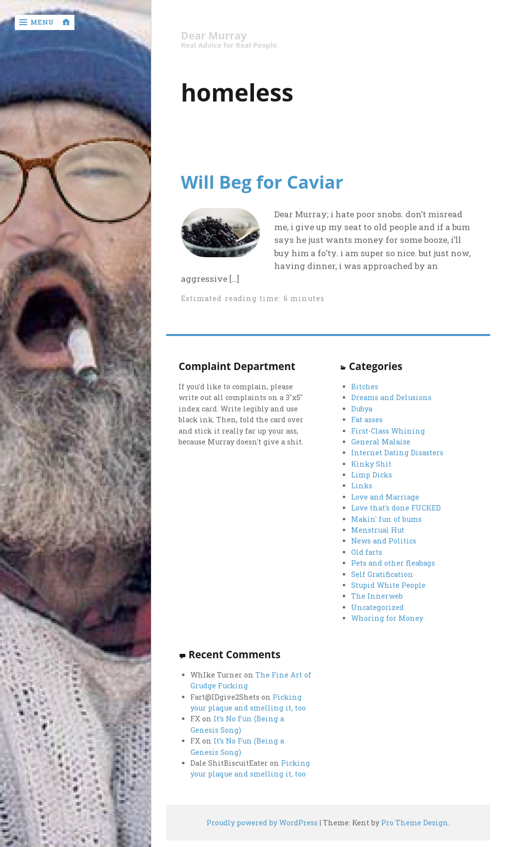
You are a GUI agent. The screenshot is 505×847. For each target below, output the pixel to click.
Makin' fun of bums (386, 519)
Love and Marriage (385, 497)
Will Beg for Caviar (262, 181)
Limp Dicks (371, 474)
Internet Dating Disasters (397, 452)
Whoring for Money (387, 618)
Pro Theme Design (414, 822)
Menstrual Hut (377, 530)
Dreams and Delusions (391, 397)
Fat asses (367, 419)
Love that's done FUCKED (396, 507)
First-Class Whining (388, 431)
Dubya (361, 408)
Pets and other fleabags (393, 563)
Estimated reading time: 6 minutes (253, 298)
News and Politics (383, 540)
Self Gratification (382, 574)
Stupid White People (388, 585)
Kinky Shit (371, 464)
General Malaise (380, 441)
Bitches (364, 386)
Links (361, 485)
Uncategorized (377, 607)
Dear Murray (214, 36)
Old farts (366, 552)
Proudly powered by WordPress (262, 822)
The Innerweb (377, 596)
